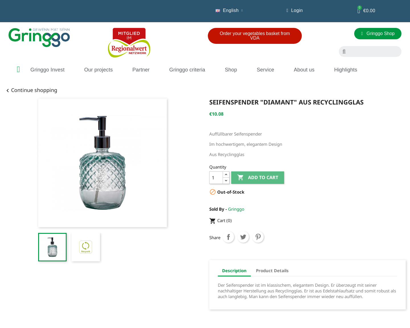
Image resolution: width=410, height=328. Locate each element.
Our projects (98, 70)
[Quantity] (216, 177)
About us (304, 70)
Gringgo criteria (187, 70)
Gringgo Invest (47, 70)
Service (265, 70)
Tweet (243, 237)
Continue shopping (30, 90)
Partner (140, 70)
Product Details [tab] (272, 270)
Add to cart (257, 177)
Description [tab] (234, 270)
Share (228, 237)
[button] (255, 36)
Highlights (345, 70)
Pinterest (258, 237)
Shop (231, 70)
